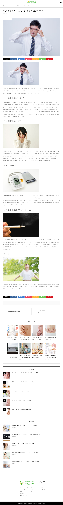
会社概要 (40, 484)
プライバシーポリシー (42, 490)
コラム (7, 302)
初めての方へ (41, 487)
